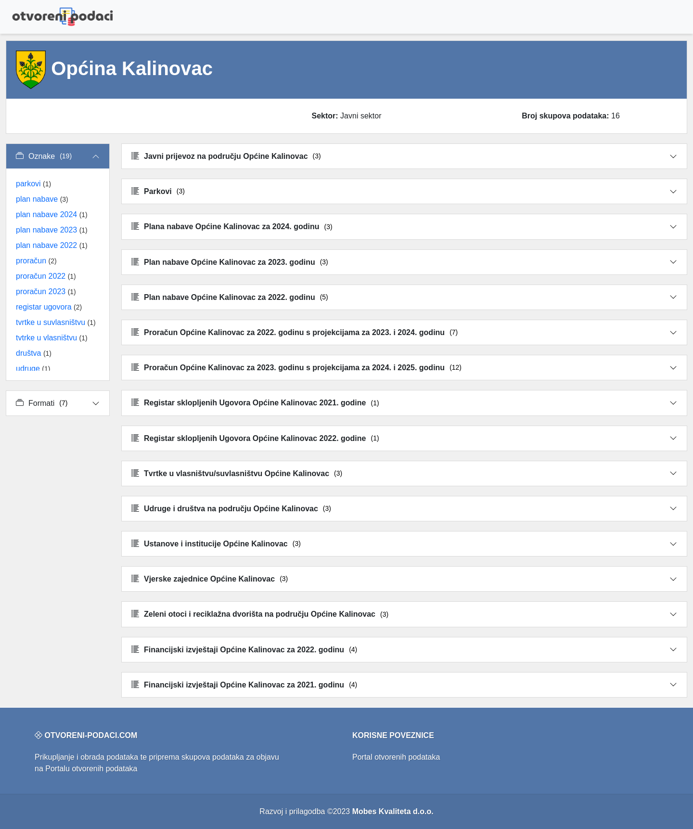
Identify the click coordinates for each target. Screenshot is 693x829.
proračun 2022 (46, 276)
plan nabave (42, 199)
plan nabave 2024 (52, 214)
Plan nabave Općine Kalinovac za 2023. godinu (229, 262)
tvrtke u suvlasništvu (56, 322)
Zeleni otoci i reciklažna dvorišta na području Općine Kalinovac (259, 614)
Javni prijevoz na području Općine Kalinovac (226, 156)
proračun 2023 (46, 291)
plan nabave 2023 (52, 230)
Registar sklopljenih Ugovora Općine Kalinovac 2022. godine (255, 438)
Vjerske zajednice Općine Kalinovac (209, 578)
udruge (33, 368)
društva (33, 353)
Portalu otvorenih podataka (91, 768)
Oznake (44, 156)
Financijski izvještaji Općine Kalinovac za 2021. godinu (244, 684)
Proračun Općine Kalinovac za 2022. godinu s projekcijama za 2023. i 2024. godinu (294, 332)
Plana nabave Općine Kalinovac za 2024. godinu (232, 226)
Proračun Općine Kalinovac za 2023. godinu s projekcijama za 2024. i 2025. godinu (296, 367)
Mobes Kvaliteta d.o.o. (393, 811)
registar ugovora (49, 307)
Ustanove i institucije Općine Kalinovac (216, 543)
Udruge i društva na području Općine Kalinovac (231, 508)
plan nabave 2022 (52, 245)
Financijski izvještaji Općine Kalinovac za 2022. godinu (244, 649)
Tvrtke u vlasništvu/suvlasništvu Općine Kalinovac (236, 473)
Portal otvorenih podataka (396, 757)
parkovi (33, 184)
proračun (36, 261)
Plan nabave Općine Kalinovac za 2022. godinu (229, 297)
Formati (41, 403)
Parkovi (158, 191)
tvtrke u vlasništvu (52, 338)
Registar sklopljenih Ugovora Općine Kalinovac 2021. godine (255, 402)
